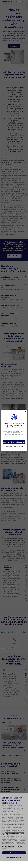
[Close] (25, 411)
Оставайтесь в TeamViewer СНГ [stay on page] (14, 446)
